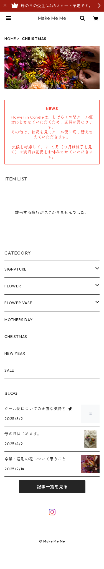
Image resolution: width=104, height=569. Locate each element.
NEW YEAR (14, 353)
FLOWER (12, 286)
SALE (9, 370)
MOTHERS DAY (18, 319)
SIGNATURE (15, 269)
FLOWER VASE (18, 302)
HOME (10, 38)
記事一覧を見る (52, 486)
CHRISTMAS (15, 336)
